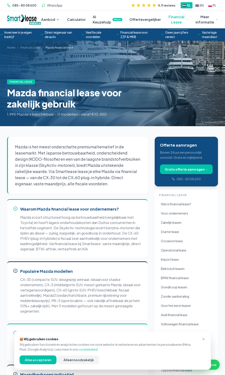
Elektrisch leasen (173, 269)
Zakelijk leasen (171, 222)
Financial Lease (178, 20)
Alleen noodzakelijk (79, 360)
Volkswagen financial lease (180, 324)
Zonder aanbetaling (175, 296)
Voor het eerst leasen (176, 306)
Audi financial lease (174, 315)
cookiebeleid (88, 349)
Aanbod (48, 19)
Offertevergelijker (145, 19)
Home (11, 47)
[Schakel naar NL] (186, 5)
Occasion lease (172, 241)
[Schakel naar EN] (199, 5)
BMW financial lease (175, 278)
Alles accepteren (38, 360)
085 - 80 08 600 (186, 179)
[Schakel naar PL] (212, 5)
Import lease (170, 259)
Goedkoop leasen (174, 287)
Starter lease (170, 232)
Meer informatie (207, 19)
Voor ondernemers (174, 213)
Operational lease (173, 250)
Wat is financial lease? (176, 204)
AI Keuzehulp (107, 19)
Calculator (76, 19)
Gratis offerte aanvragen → (186, 169)
